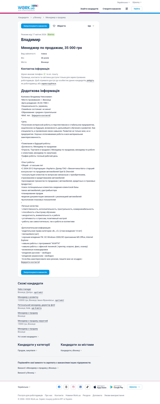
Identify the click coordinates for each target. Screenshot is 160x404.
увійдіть (90, 80)
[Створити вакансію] (112, 9)
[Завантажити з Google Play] (117, 386)
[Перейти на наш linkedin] (80, 386)
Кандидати (72, 350)
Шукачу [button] (134, 387)
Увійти (137, 9)
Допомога (97, 395)
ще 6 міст (38, 292)
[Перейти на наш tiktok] (87, 386)
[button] (126, 9)
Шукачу (137, 2)
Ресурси (86, 395)
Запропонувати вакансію (35, 26)
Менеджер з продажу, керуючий (33, 321)
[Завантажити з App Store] (100, 386)
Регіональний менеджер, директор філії (36, 305)
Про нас (48, 395)
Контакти (59, 395)
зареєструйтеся (48, 83)
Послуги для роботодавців (30, 395)
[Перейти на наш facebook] (59, 386)
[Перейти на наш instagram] (73, 386)
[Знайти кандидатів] (89, 9)
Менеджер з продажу (28, 313)
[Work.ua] (26, 9)
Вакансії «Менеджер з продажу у (38, 368)
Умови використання (114, 395)
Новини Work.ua (73, 395)
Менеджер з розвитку (28, 297)
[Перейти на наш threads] (66, 386)
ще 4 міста (36, 308)
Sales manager (24, 289)
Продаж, (28, 350)
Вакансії (27, 373)
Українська (24, 387)
